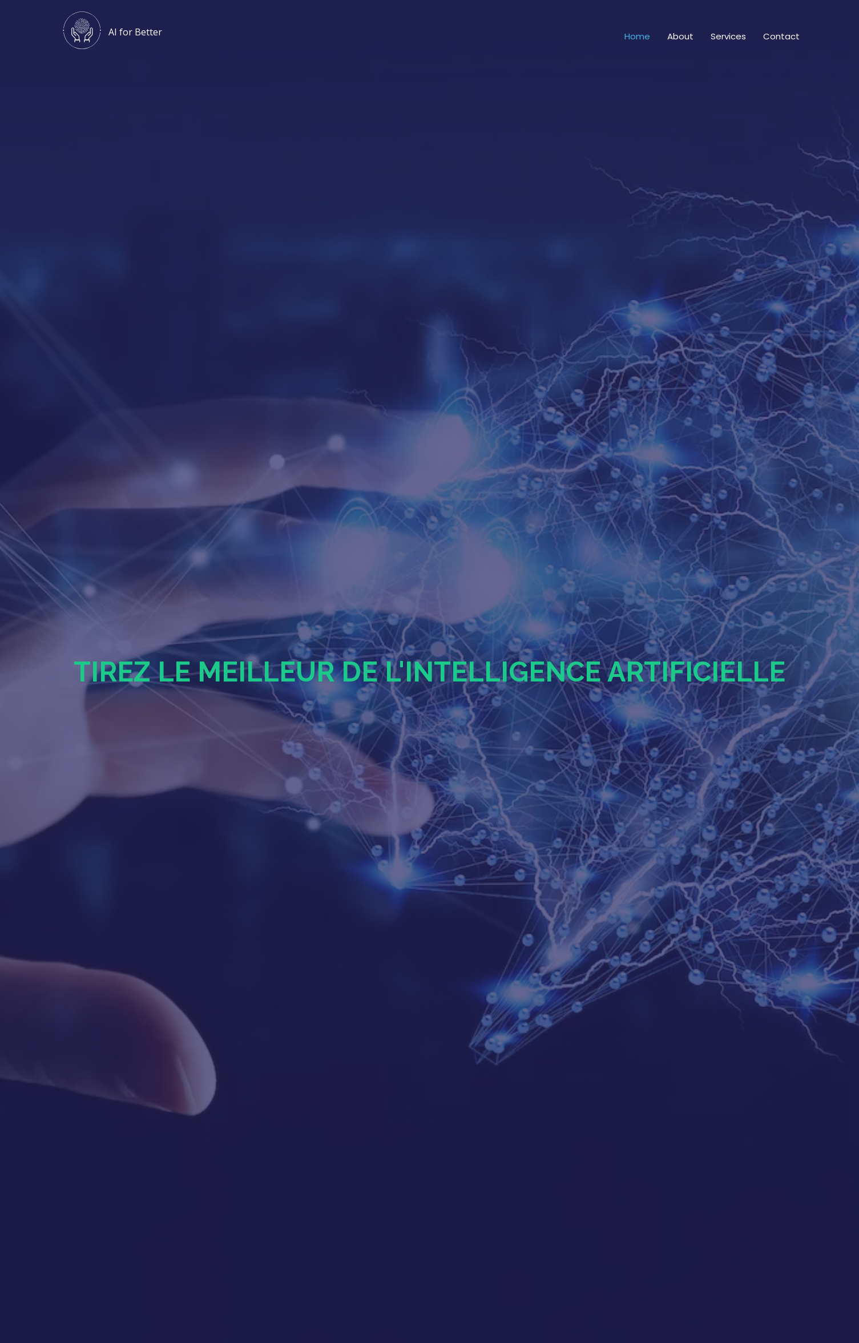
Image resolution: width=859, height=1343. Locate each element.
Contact (781, 36)
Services (728, 36)
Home (637, 36)
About (680, 36)
